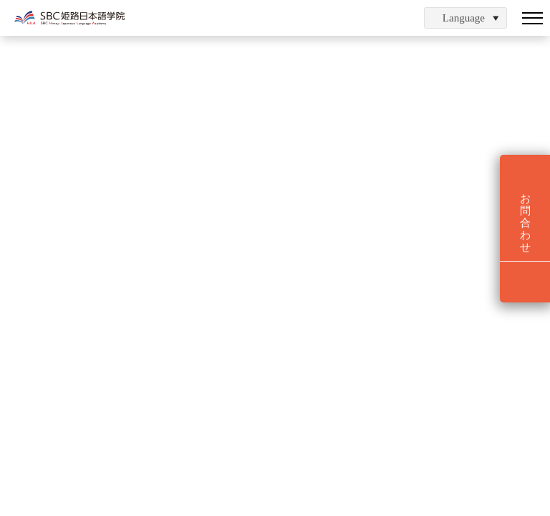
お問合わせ (525, 223)
